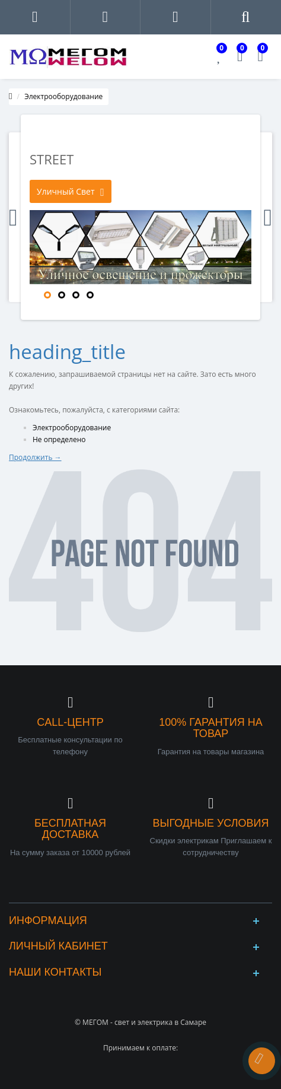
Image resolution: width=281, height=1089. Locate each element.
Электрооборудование (63, 96)
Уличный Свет (70, 192)
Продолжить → (35, 457)
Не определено (59, 439)
